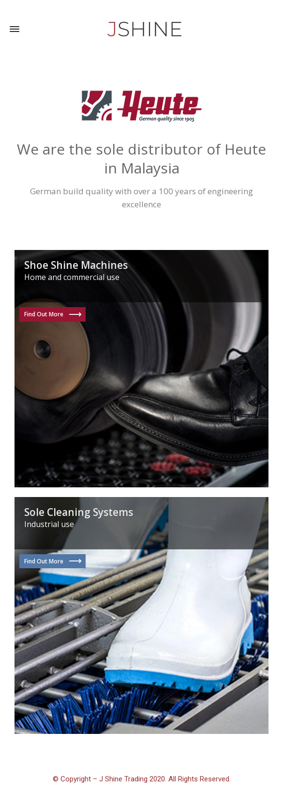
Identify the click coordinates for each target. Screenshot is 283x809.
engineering (230, 191)
